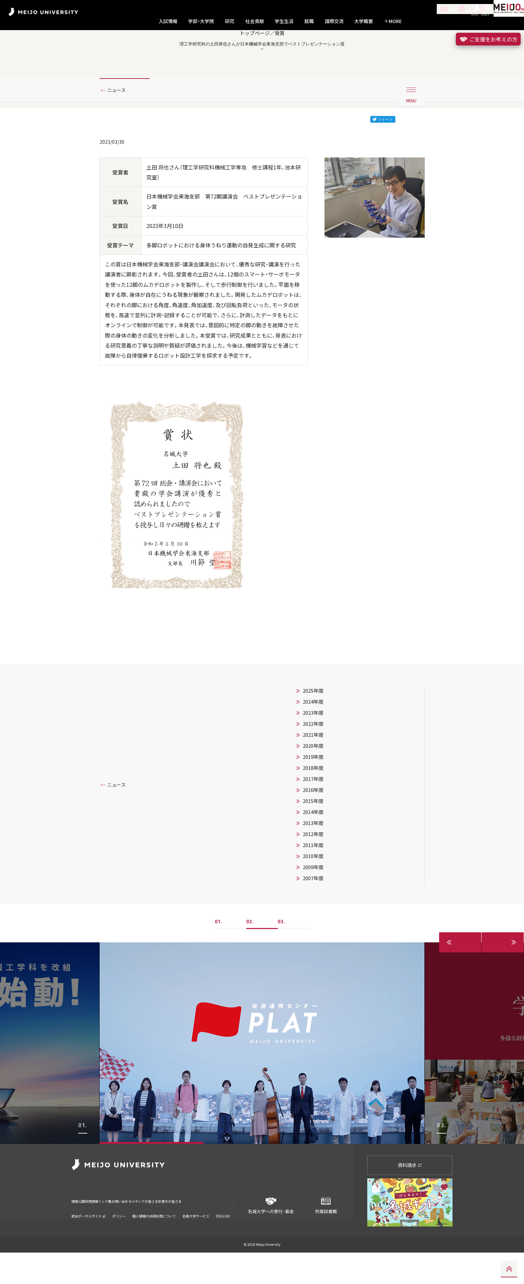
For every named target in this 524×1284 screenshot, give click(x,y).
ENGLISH (223, 1238)
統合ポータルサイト (89, 1238)
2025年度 (313, 722)
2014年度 (313, 843)
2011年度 (313, 877)
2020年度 (313, 777)
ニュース (119, 118)
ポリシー (119, 1238)
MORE (393, 21)
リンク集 (125, 1228)
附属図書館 (326, 1234)
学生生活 (284, 21)
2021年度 (313, 766)
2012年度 (313, 865)
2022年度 (313, 755)
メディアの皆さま (188, 1228)
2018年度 (313, 799)
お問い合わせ (153, 1228)
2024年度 (313, 733)
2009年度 (313, 899)
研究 (229, 21)
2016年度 (313, 821)
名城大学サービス (195, 1238)
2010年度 (313, 888)
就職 (309, 21)
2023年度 (313, 744)
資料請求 (410, 1196)
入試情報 (168, 21)
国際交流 (334, 21)
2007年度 (313, 910)
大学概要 (363, 21)
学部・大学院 (201, 21)
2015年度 (313, 832)
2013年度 (313, 854)
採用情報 (103, 1228)
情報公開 (80, 1228)
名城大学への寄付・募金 (271, 1234)
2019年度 (313, 788)
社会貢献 (254, 21)
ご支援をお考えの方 (488, 39)
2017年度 (313, 810)
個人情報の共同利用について (154, 1238)
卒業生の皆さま (226, 1228)
